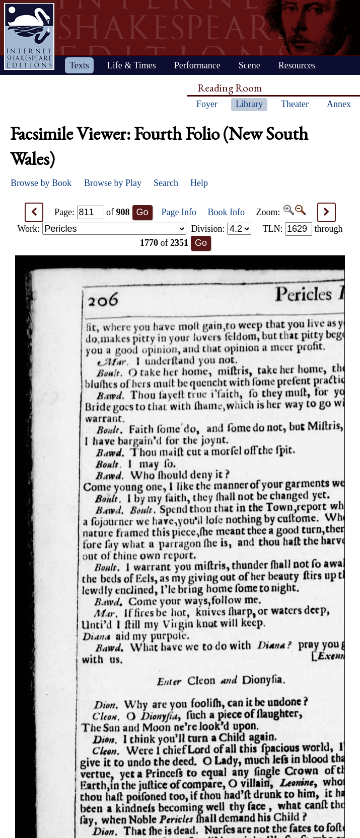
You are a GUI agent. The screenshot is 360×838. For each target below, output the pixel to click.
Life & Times (131, 65)
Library (249, 104)
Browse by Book (41, 183)
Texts (79, 65)
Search (166, 183)
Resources (297, 65)
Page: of (92, 212)
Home (29, 36)
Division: (221, 229)
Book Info (226, 212)
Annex (339, 104)
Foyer (207, 104)
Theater (295, 104)
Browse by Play (112, 183)
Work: (102, 229)
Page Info (179, 212)
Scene (249, 65)
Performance (197, 65)
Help (199, 183)
